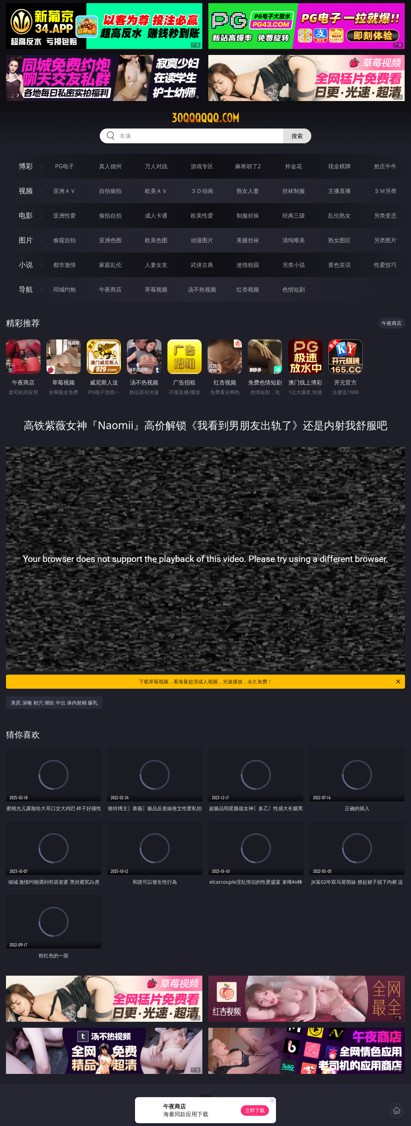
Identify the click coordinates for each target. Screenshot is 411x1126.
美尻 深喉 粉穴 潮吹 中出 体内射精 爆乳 (54, 702)
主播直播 (339, 191)
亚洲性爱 (64, 215)
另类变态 (385, 215)
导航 (26, 289)
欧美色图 (156, 240)
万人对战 (156, 166)
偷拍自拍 (110, 215)
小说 (26, 264)
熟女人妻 (248, 191)
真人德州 (110, 166)
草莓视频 (156, 289)
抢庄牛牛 (385, 166)
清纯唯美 (293, 240)
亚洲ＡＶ (64, 191)
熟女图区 (339, 240)
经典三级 (293, 215)
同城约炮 (64, 289)
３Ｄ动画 (202, 191)
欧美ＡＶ (156, 191)
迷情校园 (248, 265)
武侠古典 (202, 265)
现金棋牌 (339, 166)
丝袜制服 (293, 191)
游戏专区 (202, 166)
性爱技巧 (385, 265)
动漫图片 (202, 240)
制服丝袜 (248, 215)
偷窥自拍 (64, 240)
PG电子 (64, 166)
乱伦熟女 (339, 215)
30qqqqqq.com (205, 118)
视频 (26, 190)
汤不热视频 (202, 289)
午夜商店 (110, 289)
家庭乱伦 (110, 265)
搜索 (297, 136)
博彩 (26, 166)
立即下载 (255, 1110)
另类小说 (293, 265)
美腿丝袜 (248, 240)
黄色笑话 (339, 265)
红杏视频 (248, 289)
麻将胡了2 (248, 166)
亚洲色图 (110, 240)
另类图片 (385, 240)
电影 (26, 215)
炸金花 (293, 166)
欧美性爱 (202, 215)
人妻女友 (156, 265)
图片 (26, 240)
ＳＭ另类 (385, 191)
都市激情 (64, 265)
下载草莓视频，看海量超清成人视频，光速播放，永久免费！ (270, 681)
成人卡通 (156, 215)
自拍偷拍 (110, 191)
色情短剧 (293, 289)
